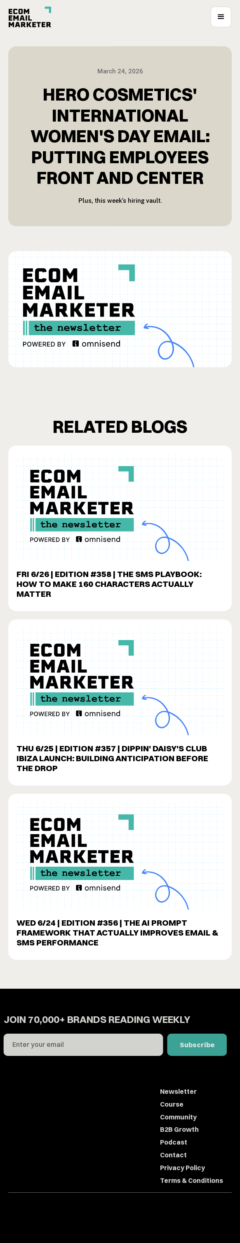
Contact (173, 1172)
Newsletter (178, 1108)
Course (172, 1121)
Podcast (173, 1159)
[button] (221, 17)
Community (178, 1133)
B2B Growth (179, 1146)
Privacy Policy (182, 1184)
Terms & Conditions (191, 1197)
